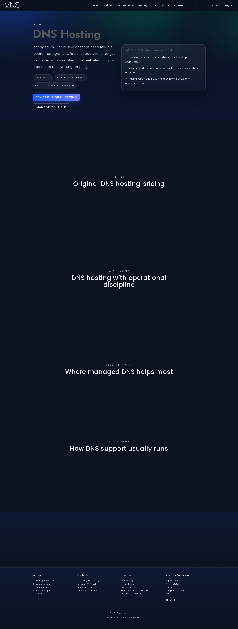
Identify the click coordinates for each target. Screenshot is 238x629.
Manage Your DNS (54, 108)
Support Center (173, 581)
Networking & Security (44, 581)
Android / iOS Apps (42, 591)
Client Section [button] (161, 5)
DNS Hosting (127, 588)
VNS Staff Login (222, 5)
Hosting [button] (143, 5)
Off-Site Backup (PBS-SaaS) (135, 591)
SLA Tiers (170, 588)
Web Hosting (127, 581)
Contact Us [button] (181, 5)
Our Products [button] (125, 5)
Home (95, 5)
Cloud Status (201, 5)
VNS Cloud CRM (85, 588)
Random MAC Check (87, 585)
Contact (170, 594)
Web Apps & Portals (42, 588)
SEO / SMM (38, 594)
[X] (171, 601)
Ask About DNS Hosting (57, 97)
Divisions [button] (106, 5)
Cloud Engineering (42, 585)
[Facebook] (174, 601)
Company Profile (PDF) (177, 591)
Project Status (173, 585)
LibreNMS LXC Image (87, 591)
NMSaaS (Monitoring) (132, 594)
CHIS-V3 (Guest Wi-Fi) (88, 581)
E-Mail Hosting (129, 585)
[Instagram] (167, 601)
